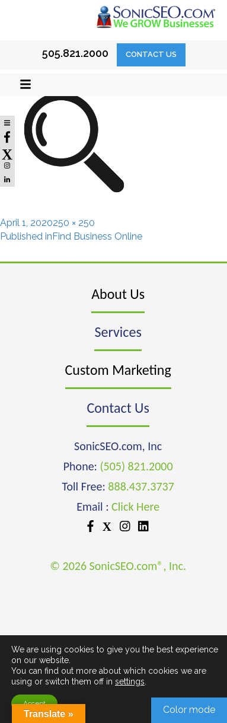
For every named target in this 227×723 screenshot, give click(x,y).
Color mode (189, 709)
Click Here (135, 506)
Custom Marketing (118, 369)
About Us (118, 293)
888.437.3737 (141, 486)
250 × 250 (74, 222)
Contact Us (151, 54)
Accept (34, 703)
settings (130, 681)
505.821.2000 (75, 53)
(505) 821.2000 (136, 466)
